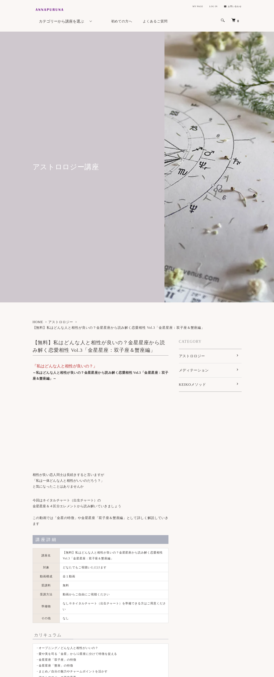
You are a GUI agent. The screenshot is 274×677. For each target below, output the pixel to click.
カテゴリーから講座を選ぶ (61, 21)
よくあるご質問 (155, 21)
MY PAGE (197, 6)
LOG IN (213, 6)
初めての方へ (122, 21)
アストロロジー (60, 322)
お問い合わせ (233, 6)
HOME (38, 322)
